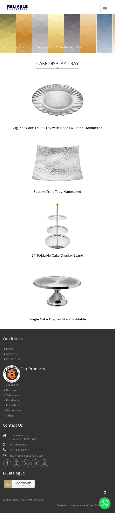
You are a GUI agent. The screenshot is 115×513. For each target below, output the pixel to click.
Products (25, 47)
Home (8, 47)
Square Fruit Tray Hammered (57, 191)
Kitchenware (14, 410)
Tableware (43, 47)
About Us (12, 354)
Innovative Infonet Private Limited (92, 505)
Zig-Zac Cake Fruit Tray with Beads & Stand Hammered (57, 128)
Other (9, 415)
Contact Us (13, 359)
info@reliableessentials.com (26, 455)
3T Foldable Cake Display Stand (57, 255)
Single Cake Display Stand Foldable (57, 319)
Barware (11, 390)
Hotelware (12, 400)
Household (13, 405)
